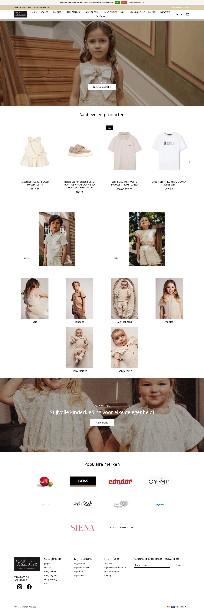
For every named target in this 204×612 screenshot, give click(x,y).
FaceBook (100, 16)
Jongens (79, 321)
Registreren (79, 563)
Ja (117, 2)
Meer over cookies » (136, 2)
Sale (35, 321)
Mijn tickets (79, 571)
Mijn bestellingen (81, 567)
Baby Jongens (124, 321)
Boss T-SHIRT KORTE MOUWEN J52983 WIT (169, 183)
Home (34, 12)
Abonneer (180, 565)
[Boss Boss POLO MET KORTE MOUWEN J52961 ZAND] (124, 151)
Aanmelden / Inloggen (180, 7)
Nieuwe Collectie (102, 86)
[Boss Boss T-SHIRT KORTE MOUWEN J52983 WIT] (169, 151)
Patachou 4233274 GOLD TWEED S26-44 (35, 183)
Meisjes (169, 321)
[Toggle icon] (177, 14)
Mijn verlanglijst (81, 575)
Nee (123, 2)
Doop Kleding (110, 12)
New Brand (102, 422)
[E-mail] (152, 565)
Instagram (165, 12)
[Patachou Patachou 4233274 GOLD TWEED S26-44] (34, 151)
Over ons (108, 563)
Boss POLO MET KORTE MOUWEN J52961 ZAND (124, 183)
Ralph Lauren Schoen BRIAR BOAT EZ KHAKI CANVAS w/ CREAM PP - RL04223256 (79, 184)
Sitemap (107, 575)
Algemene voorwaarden (115, 567)
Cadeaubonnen (137, 12)
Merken (152, 12)
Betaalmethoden (111, 571)
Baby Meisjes (79, 371)
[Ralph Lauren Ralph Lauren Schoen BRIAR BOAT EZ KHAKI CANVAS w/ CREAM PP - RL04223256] (79, 151)
